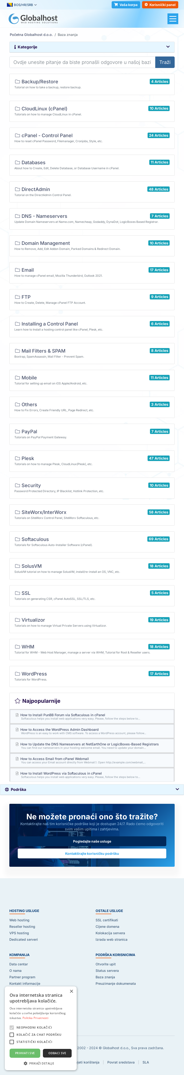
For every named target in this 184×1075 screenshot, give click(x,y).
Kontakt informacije (24, 983)
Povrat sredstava (121, 1062)
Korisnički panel (160, 5)
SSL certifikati (107, 920)
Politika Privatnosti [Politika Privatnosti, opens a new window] (35, 1018)
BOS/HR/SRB (20, 5)
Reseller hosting (22, 926)
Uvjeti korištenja (86, 1062)
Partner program (22, 977)
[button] (41, 1063)
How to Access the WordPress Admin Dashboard (92, 731)
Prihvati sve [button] (25, 1053)
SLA (146, 1062)
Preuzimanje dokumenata (116, 983)
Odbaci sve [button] (57, 1053)
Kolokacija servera (110, 933)
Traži (165, 62)
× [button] (71, 991)
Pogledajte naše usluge (92, 841)
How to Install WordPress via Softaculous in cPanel (92, 775)
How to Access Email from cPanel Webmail (92, 760)
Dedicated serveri (23, 939)
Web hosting (19, 920)
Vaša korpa (125, 5)
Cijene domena (107, 926)
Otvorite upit (106, 964)
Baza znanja (105, 977)
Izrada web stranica (111, 939)
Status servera (107, 970)
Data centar (18, 964)
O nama (15, 970)
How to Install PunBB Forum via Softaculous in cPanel (92, 716)
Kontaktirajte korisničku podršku (92, 853)
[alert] (41, 1028)
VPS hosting (19, 933)
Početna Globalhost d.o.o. (31, 35)
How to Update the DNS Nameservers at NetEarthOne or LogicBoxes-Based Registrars (92, 745)
